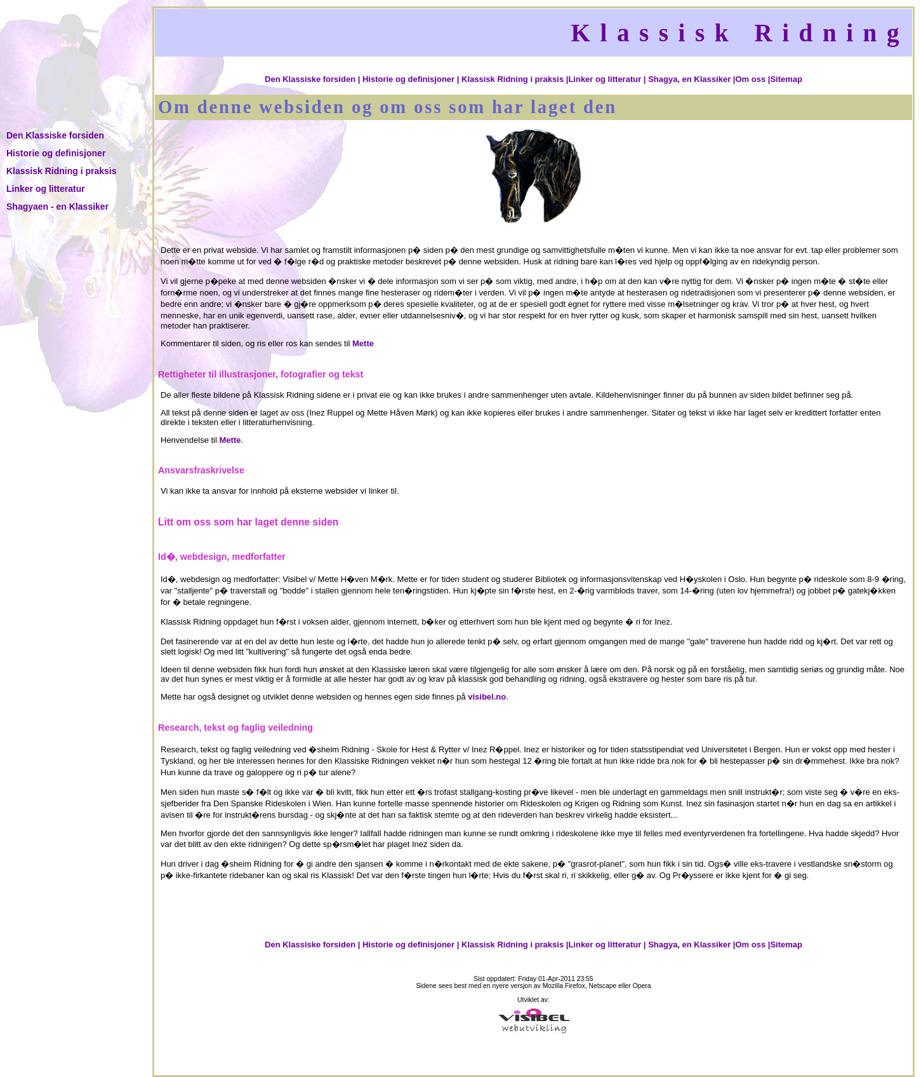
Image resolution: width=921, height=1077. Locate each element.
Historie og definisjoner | (410, 79)
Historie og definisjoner (55, 153)
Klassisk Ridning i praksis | (514, 79)
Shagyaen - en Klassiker (57, 206)
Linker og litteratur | (607, 79)
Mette (363, 343)
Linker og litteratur (45, 189)
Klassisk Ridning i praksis (61, 171)
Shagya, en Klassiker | (691, 79)
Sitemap (786, 79)
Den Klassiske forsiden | (312, 79)
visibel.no (487, 696)
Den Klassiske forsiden (55, 135)
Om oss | (752, 79)
